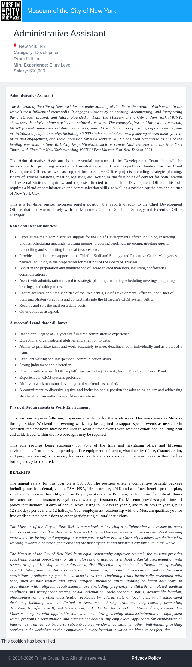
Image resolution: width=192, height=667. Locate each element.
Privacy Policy (146, 658)
